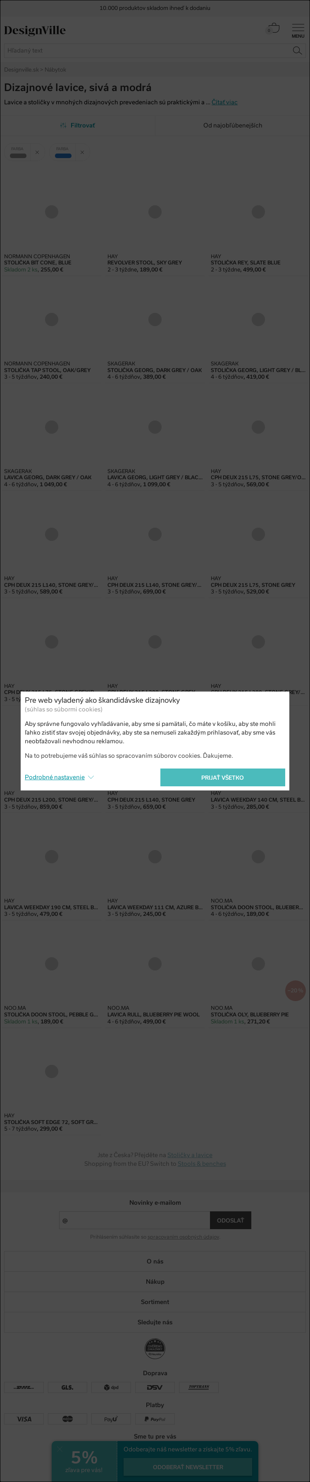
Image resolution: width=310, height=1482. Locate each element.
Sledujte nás (155, 1322)
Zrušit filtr (40, 149)
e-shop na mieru (167, 1466)
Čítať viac (225, 102)
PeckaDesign (155, 1472)
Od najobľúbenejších (232, 125)
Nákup (155, 1281)
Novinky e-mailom (155, 1202)
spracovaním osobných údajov (183, 1237)
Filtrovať (77, 125)
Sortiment (155, 1302)
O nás (155, 1261)
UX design (128, 1466)
